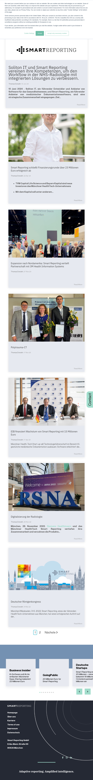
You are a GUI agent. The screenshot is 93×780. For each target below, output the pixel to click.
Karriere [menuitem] (11, 720)
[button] (79, 691)
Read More (81, 105)
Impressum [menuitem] (12, 728)
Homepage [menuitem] (12, 712)
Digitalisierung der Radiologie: (27, 516)
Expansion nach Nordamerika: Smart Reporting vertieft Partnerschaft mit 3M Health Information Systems (40, 265)
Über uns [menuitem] (11, 716)
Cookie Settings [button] (29, 33)
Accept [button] (40, 33)
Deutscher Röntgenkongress (26, 601)
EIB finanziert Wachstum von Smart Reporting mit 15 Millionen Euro (44, 433)
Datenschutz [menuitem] (13, 732)
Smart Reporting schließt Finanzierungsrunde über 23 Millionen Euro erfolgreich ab (44, 169)
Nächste (51, 632)
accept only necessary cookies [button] (57, 33)
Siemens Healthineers (59, 526)
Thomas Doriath (17, 176)
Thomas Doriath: (15, 84)
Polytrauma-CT (19, 347)
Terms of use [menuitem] (13, 724)
